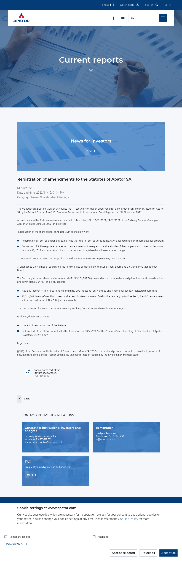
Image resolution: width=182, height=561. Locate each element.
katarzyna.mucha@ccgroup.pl (43, 442)
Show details (13, 544)
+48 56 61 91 (111, 436)
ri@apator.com (105, 439)
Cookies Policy (128, 519)
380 (121, 436)
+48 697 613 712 (42, 439)
